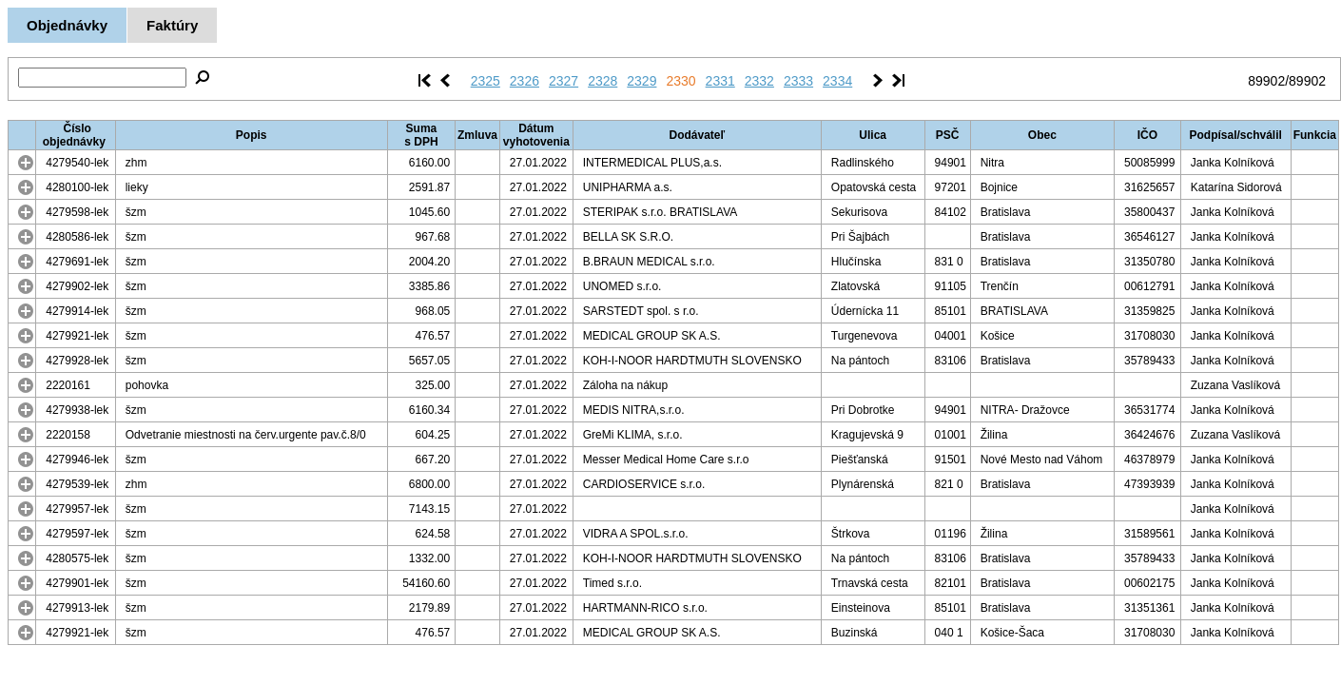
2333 (798, 80)
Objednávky (67, 25)
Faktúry (172, 25)
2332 (759, 80)
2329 (641, 80)
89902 (1266, 80)
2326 (524, 80)
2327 (563, 80)
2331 (720, 80)
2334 (837, 80)
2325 (485, 80)
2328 (602, 80)
